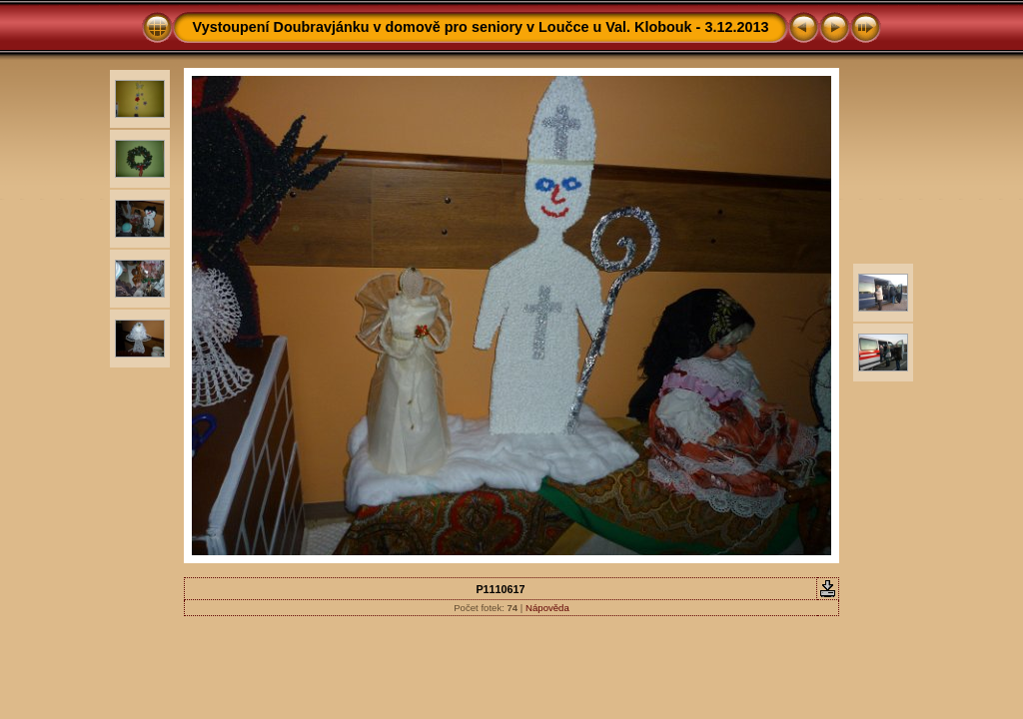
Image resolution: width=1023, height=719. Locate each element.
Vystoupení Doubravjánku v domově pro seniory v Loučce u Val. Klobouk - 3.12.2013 (481, 27)
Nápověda (547, 607)
